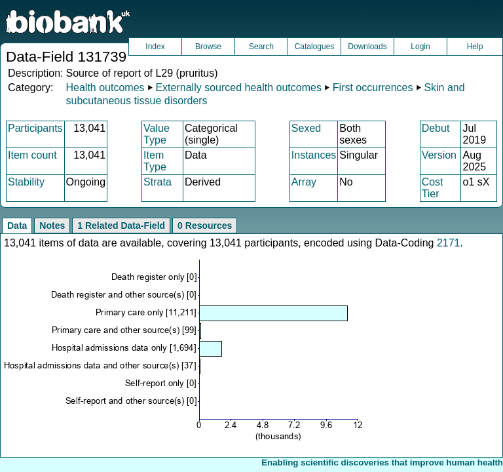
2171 (448, 242)
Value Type (156, 134)
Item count (32, 155)
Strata (157, 181)
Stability (26, 181)
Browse (208, 46)
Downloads (367, 46)
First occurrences (373, 87)
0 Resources (204, 225)
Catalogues (315, 46)
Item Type (154, 160)
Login (420, 46)
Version (439, 155)
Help (475, 46)
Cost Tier (432, 187)
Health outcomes (104, 87)
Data (17, 225)
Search (261, 46)
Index (154, 46)
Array (303, 181)
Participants (35, 128)
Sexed (306, 128)
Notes (52, 225)
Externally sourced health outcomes (238, 87)
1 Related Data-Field (121, 225)
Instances (313, 155)
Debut (436, 128)
